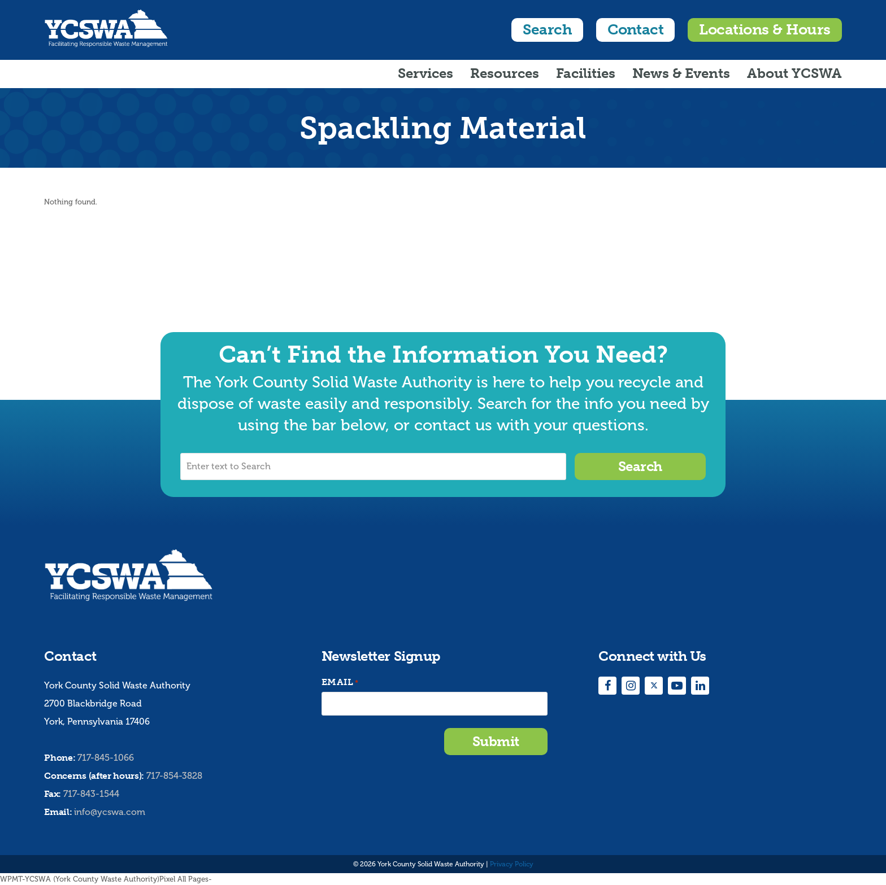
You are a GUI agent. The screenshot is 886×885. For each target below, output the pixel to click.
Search (547, 29)
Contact (635, 29)
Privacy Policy (511, 864)
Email (340, 682)
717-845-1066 (105, 757)
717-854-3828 (174, 775)
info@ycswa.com (109, 811)
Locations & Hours (764, 29)
